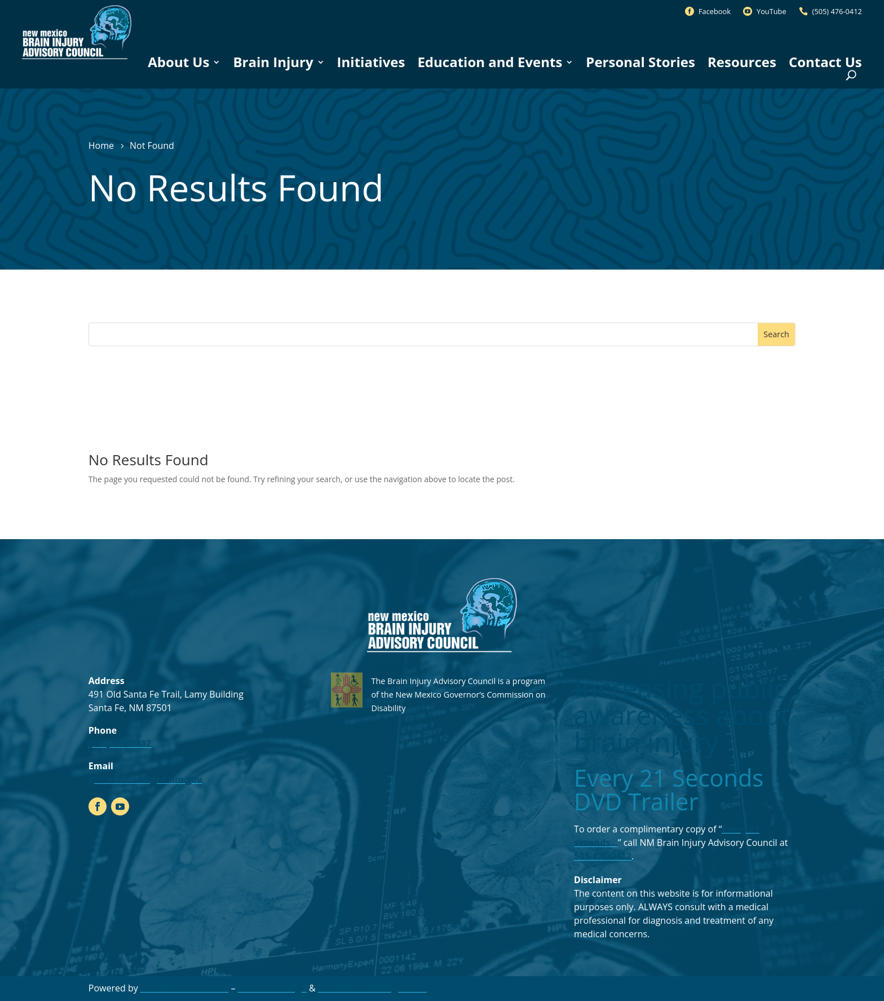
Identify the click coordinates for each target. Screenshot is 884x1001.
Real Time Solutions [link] (184, 988)
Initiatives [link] (371, 62)
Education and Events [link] (489, 62)
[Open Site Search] (851, 75)
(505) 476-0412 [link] (837, 11)
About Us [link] (178, 62)
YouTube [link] (771, 11)
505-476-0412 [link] (602, 856)
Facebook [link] (715, 11)
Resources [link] (742, 62)
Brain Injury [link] (273, 62)
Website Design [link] (272, 988)
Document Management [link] (372, 988)
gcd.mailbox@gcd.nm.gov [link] (145, 779)
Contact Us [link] (825, 62)
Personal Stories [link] (640, 62)
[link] (76, 59)
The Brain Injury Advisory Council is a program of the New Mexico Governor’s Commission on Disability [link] (458, 694)
